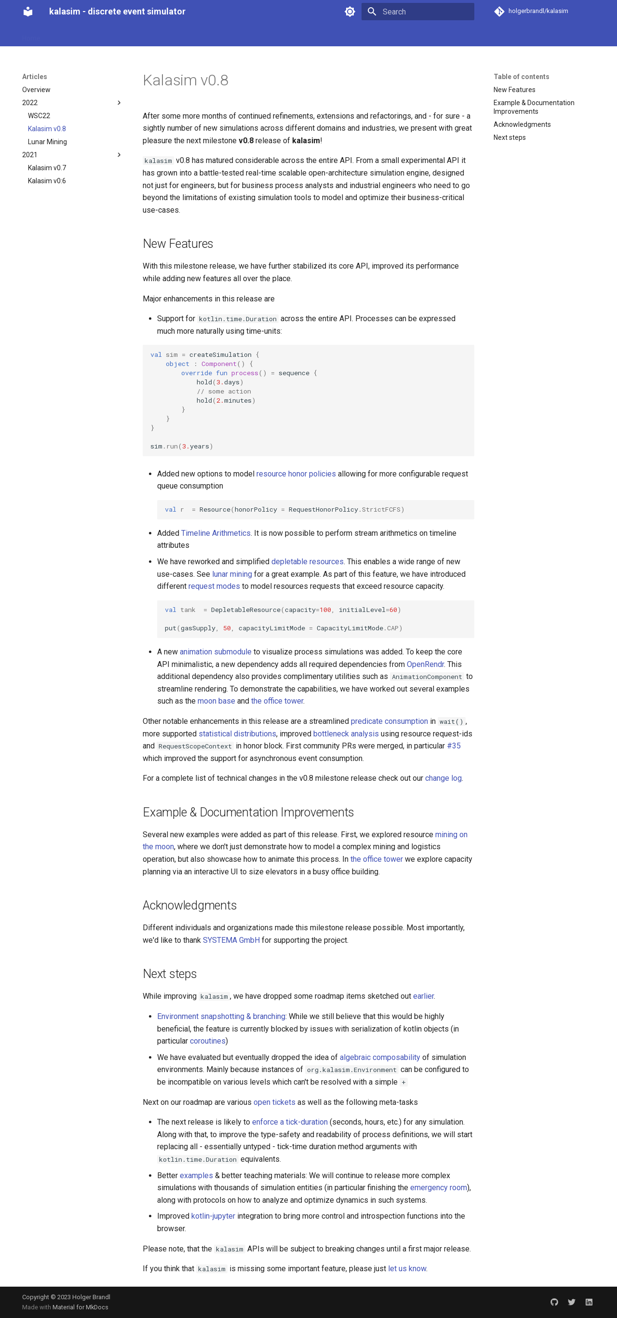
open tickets (274, 1102)
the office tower (277, 701)
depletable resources (307, 561)
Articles (132, 35)
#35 (454, 745)
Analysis (96, 35)
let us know (407, 1268)
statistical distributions (237, 733)
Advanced (212, 35)
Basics (62, 35)
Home (31, 35)
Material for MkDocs (80, 1307)
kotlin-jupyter (213, 1216)
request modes (214, 586)
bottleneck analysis (346, 733)
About (248, 35)
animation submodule (216, 651)
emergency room (438, 1187)
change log (443, 778)
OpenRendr (425, 664)
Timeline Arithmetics (216, 533)
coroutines (208, 1041)
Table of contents (522, 77)
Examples (170, 35)
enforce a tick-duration (290, 1122)
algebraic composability (380, 1057)
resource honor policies (296, 473)
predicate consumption (389, 721)
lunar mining (232, 574)
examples (196, 1175)
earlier (423, 996)
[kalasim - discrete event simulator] (28, 11)
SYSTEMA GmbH (231, 940)
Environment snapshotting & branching (221, 1016)
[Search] (418, 11)
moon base (216, 701)
